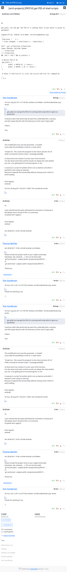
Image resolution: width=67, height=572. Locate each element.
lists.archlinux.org (14, 2)
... (6, 108)
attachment (7, 274)
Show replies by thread (58, 92)
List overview (6, 520)
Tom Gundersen (10, 97)
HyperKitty (34, 569)
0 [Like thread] (54, 89)
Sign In (50, 3)
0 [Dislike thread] (58, 89)
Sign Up (60, 3)
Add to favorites (8, 535)
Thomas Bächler (10, 243)
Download (6, 525)
